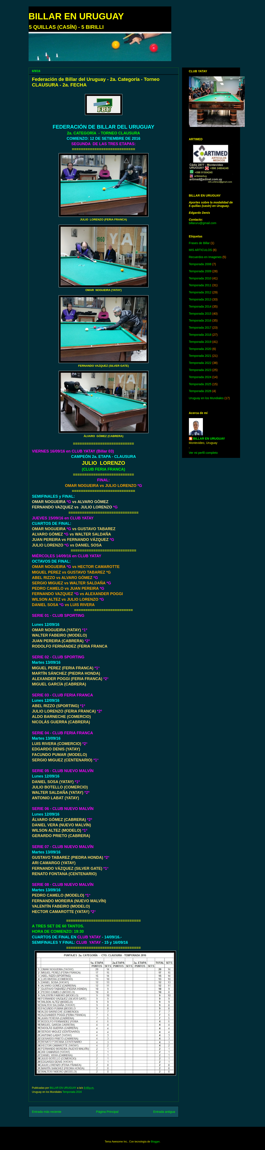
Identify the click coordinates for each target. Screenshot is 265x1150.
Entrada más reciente (46, 1111)
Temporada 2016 (72, 1091)
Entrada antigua (164, 1111)
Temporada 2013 (200, 299)
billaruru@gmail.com (202, 223)
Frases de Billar (199, 243)
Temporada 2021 (200, 355)
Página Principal (107, 1111)
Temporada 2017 (200, 327)
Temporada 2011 (200, 285)
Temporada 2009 (200, 271)
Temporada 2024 (200, 377)
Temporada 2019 (200, 341)
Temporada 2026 (200, 391)
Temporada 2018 (200, 334)
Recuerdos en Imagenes (205, 257)
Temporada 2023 (200, 370)
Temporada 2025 (200, 384)
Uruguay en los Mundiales (206, 398)
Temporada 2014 (200, 306)
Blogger (155, 1141)
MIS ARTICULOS (200, 250)
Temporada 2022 (200, 363)
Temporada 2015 (200, 313)
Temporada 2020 (200, 349)
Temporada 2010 (200, 278)
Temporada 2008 (200, 264)
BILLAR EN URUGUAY (76, 16)
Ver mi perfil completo (203, 452)
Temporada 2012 (200, 292)
